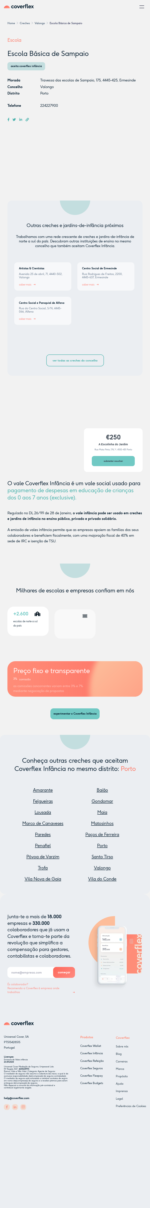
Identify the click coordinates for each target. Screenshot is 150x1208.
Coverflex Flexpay (91, 1079)
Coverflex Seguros (91, 1072)
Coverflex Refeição (92, 1064)
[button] (142, 7)
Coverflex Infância (91, 1057)
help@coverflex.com (16, 1099)
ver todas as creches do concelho (75, 360)
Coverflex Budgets (91, 1087)
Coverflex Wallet (90, 1049)
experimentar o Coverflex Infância (75, 713)
